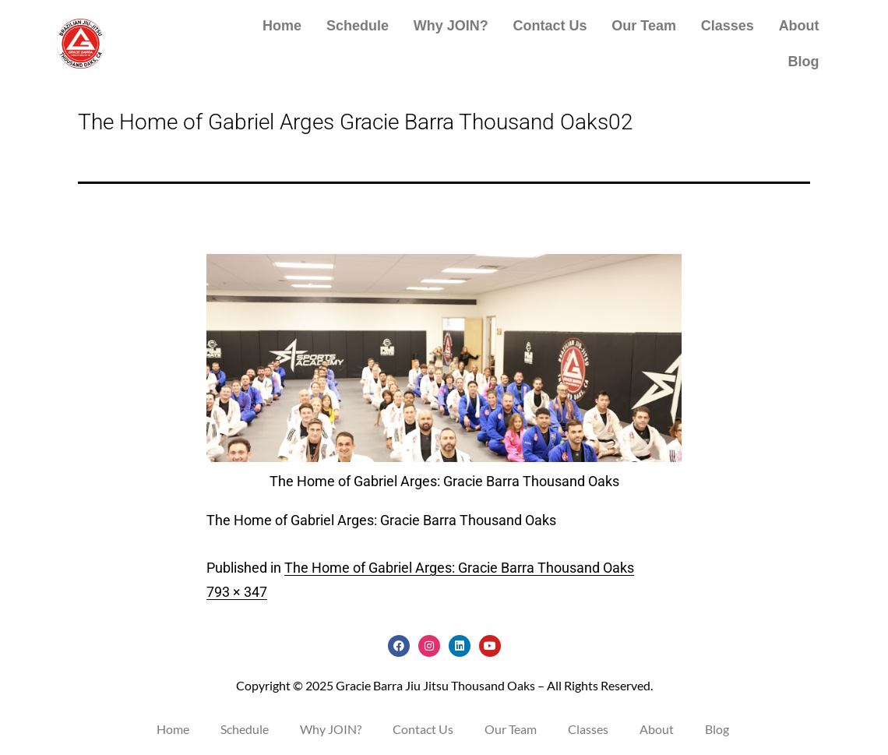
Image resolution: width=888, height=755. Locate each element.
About (799, 26)
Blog (803, 61)
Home (282, 26)
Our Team (643, 26)
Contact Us (550, 26)
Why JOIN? (451, 26)
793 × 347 (236, 592)
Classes (727, 26)
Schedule (357, 26)
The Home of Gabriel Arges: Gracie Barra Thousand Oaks (459, 567)
